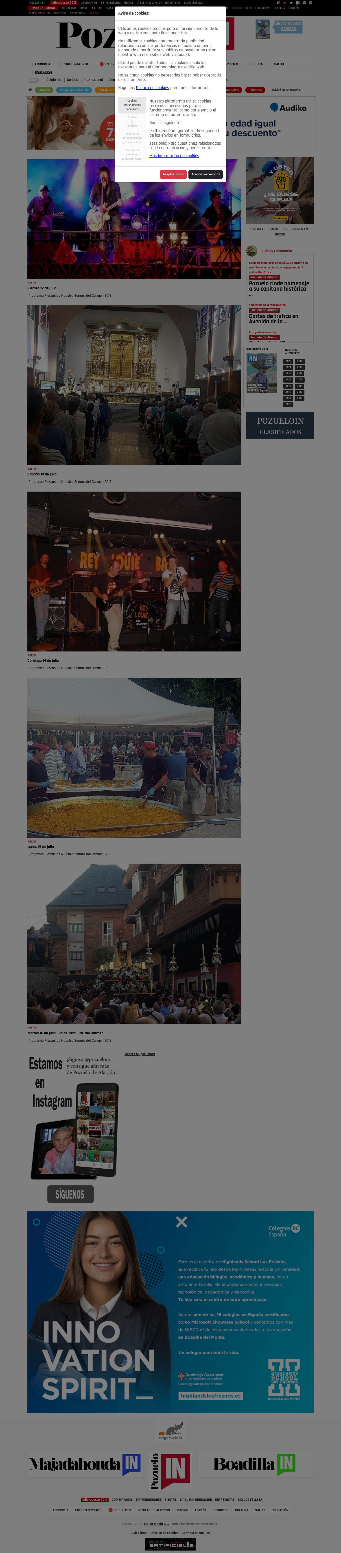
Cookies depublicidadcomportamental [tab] (132, 154)
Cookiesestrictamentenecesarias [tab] (132, 105)
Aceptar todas (173, 174)
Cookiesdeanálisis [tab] (132, 121)
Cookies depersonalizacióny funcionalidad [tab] (132, 138)
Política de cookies (152, 88)
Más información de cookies (174, 156)
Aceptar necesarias (205, 174)
